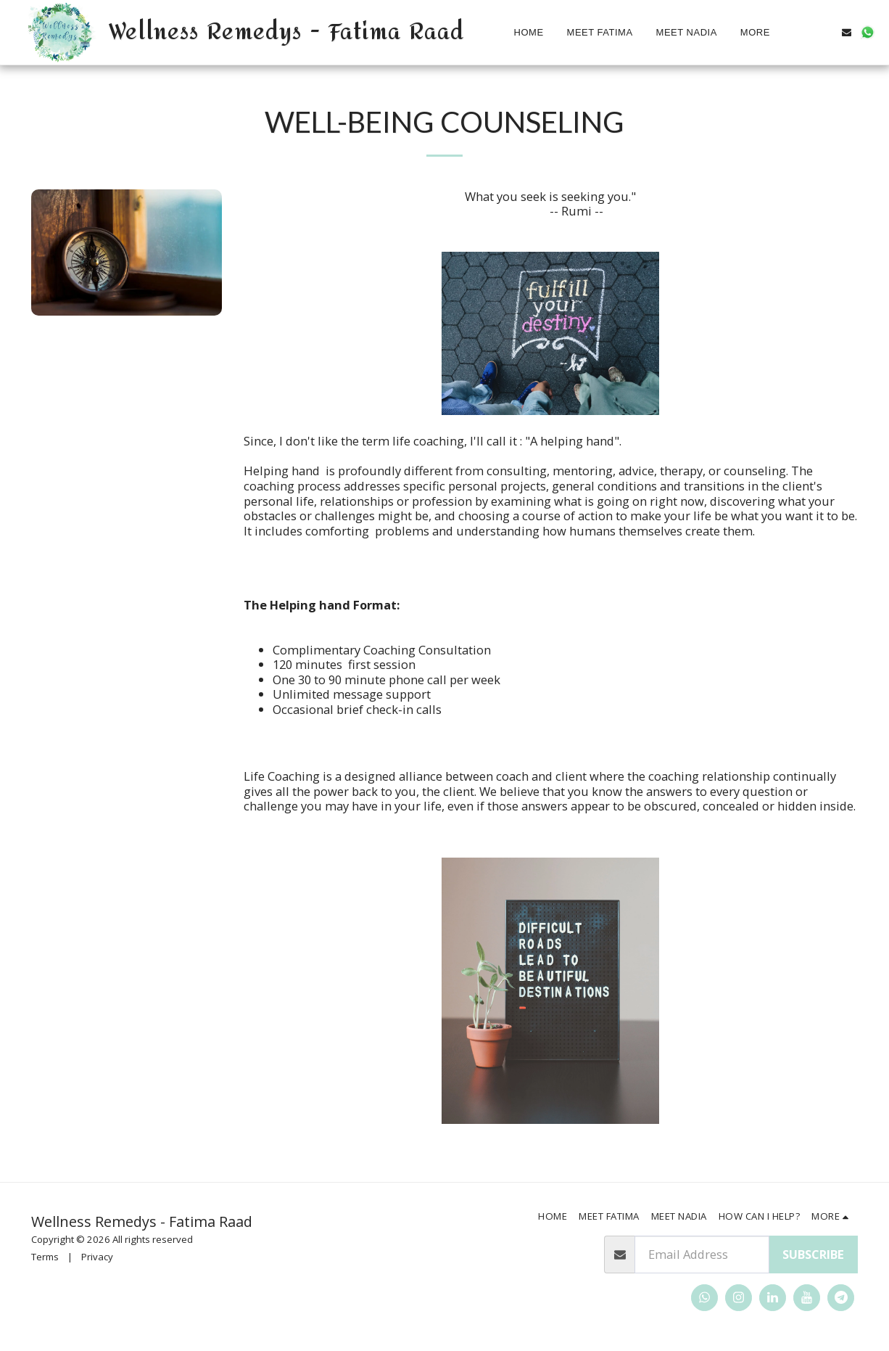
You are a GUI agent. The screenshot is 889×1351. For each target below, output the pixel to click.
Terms (45, 1256)
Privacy (97, 1256)
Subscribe (813, 1254)
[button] (825, 32)
